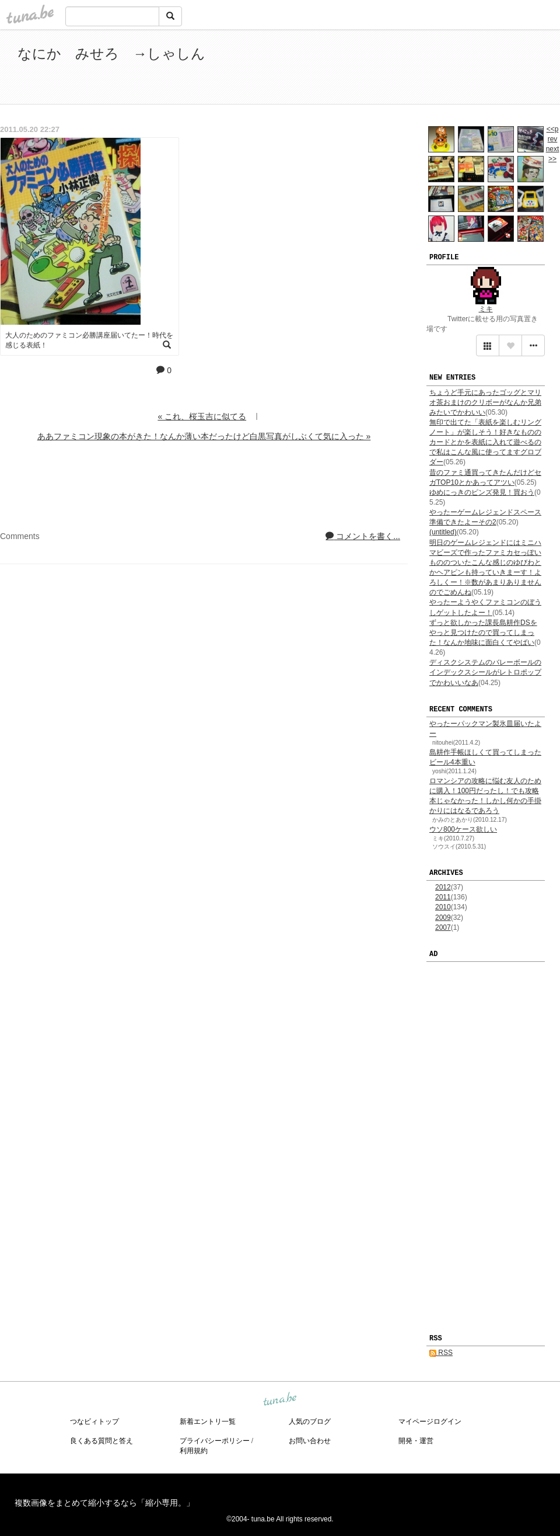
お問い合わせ (310, 1441)
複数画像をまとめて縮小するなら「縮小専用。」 (104, 1502)
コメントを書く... (363, 536)
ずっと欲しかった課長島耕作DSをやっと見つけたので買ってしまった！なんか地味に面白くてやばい (483, 632)
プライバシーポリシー (215, 1441)
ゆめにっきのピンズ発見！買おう (481, 492)
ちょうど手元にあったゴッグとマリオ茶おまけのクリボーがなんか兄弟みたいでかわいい (485, 402)
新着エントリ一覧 (208, 1421)
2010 (443, 907)
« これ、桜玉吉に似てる (202, 416)
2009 (443, 917)
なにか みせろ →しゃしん (111, 53)
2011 (443, 897)
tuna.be (279, 1399)
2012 (443, 887)
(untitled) (443, 532)
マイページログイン (429, 1421)
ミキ (486, 309)
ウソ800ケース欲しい (463, 829)
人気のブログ (310, 1421)
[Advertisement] (408, 69)
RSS (441, 1353)
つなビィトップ (94, 1421)
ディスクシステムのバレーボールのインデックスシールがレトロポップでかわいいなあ (485, 672)
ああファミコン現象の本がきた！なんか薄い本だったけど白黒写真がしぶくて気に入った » (204, 436)
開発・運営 (415, 1441)
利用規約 (194, 1451)
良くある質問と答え (101, 1441)
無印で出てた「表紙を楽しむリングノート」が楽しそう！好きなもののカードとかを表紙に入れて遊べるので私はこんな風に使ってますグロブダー (485, 442)
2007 (443, 927)
